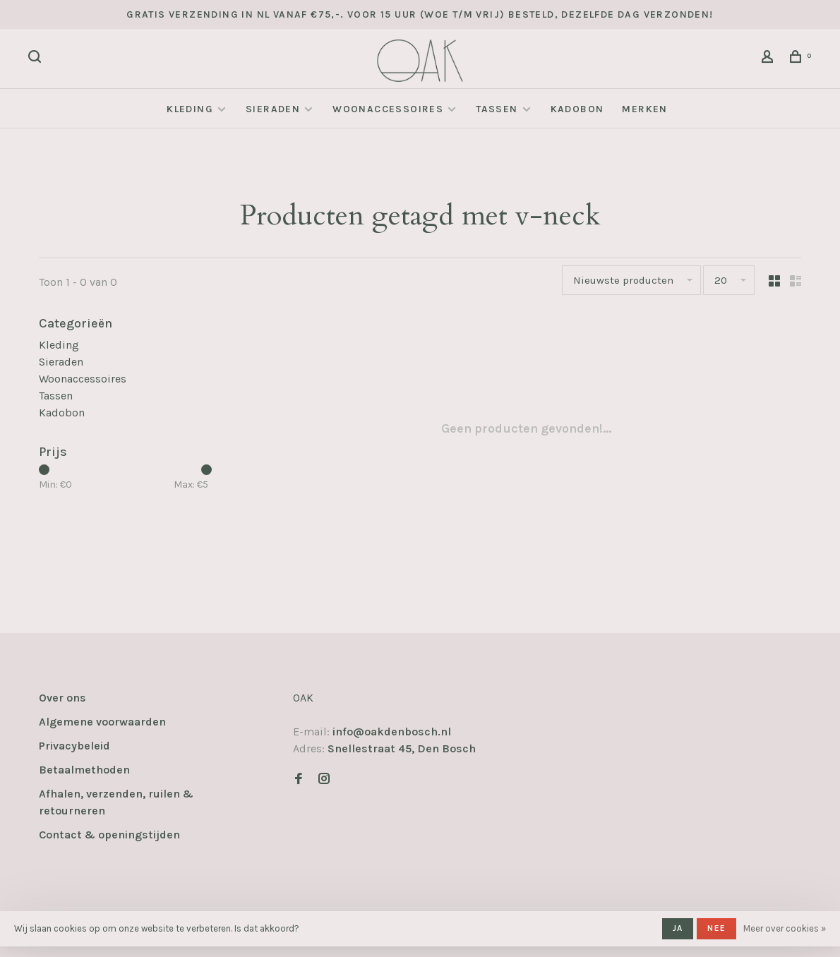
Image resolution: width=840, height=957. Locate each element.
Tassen (496, 109)
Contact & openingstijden (109, 834)
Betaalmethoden (84, 769)
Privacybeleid (74, 745)
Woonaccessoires (387, 109)
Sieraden (273, 109)
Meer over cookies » (784, 928)
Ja (678, 928)
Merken (644, 109)
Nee (716, 928)
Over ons (62, 697)
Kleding (190, 109)
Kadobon (577, 109)
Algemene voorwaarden (102, 721)
